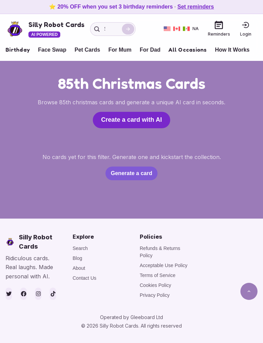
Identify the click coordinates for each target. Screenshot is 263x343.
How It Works (232, 50)
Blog (77, 258)
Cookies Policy (155, 285)
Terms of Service (157, 275)
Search (80, 248)
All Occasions (187, 49)
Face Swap (52, 50)
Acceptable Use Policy (163, 265)
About (79, 268)
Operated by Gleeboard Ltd (131, 317)
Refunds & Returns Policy (160, 252)
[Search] (128, 29)
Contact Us (84, 278)
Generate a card (131, 173)
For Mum (120, 50)
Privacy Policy (155, 295)
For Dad (150, 50)
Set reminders (195, 7)
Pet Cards (87, 50)
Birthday (17, 49)
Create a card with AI (131, 119)
